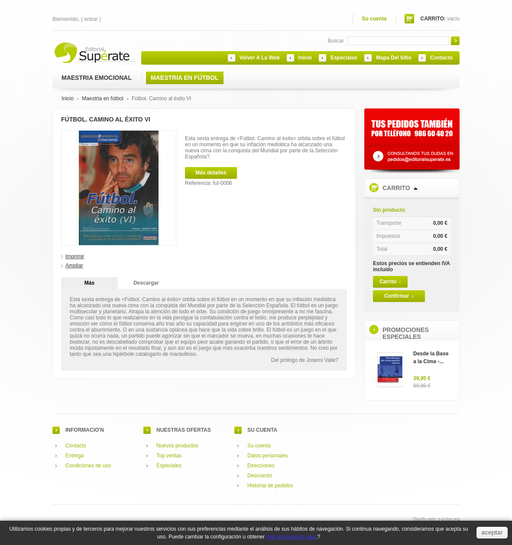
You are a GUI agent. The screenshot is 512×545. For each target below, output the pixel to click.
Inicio (68, 98)
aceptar (492, 532)
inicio (305, 58)
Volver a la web (260, 58)
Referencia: (199, 183)
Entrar (90, 19)
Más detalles (210, 173)
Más (89, 283)
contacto (441, 58)
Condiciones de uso (88, 466)
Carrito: (433, 19)
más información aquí (291, 537)
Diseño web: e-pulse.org (436, 519)
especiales (344, 58)
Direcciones (261, 466)
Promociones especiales (405, 333)
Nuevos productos (177, 446)
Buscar (336, 41)
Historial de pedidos (270, 486)
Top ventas (168, 456)
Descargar (146, 283)
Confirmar (399, 296)
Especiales (168, 466)
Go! (455, 40)
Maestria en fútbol (102, 98)
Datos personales (267, 456)
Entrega (74, 456)
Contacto (75, 446)
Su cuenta (374, 19)
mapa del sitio (394, 58)
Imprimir (74, 256)
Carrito (396, 187)
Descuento (259, 476)
